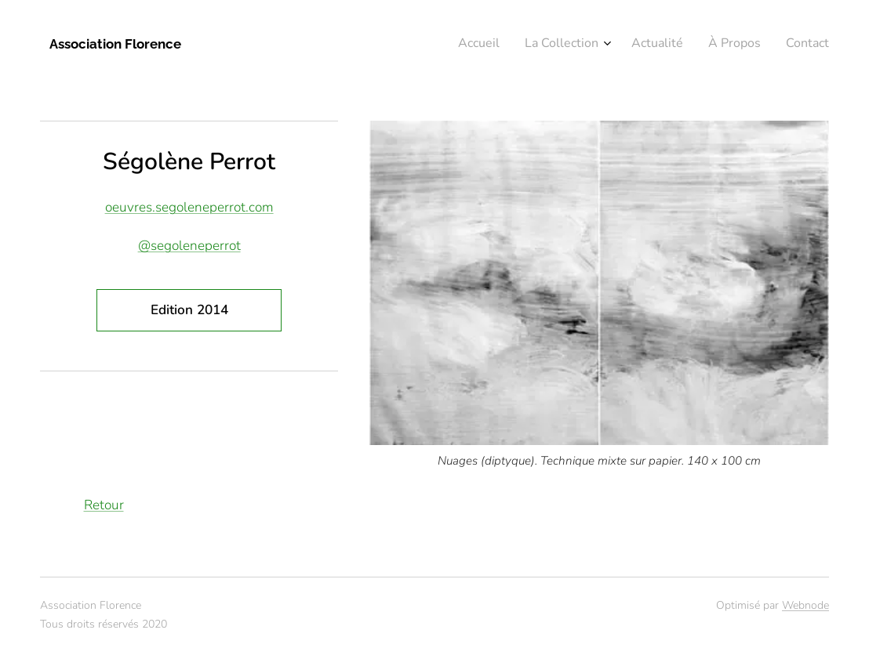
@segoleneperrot (189, 246)
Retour (104, 505)
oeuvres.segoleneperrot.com (189, 207)
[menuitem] (725, 44)
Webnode (805, 605)
